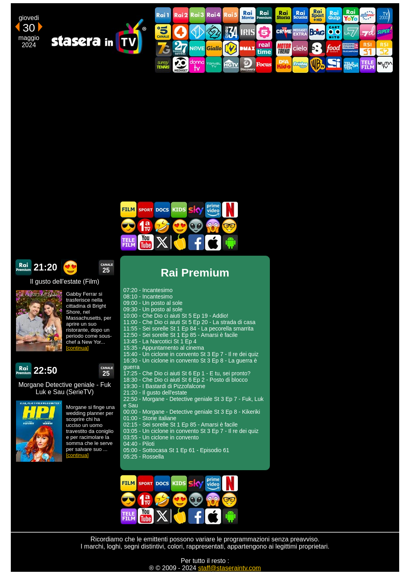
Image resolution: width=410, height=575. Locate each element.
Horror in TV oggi (212, 226)
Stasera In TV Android (229, 242)
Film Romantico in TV (179, 226)
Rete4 (180, 32)
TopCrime (283, 32)
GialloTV (213, 48)
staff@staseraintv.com (229, 568)
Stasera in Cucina (179, 242)
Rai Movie (247, 15)
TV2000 (384, 15)
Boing (317, 32)
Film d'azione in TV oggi (128, 226)
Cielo (300, 48)
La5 (264, 32)
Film (128, 209)
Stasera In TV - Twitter (162, 242)
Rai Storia (283, 15)
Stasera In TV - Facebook (195, 242)
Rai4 (213, 15)
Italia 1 (197, 32)
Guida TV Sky (195, 209)
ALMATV (384, 64)
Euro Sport (367, 15)
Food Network (334, 48)
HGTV (230, 64)
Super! (384, 32)
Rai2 (180, 15)
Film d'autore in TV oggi (229, 226)
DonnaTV (197, 64)
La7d (367, 32)
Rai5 (230, 15)
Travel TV (213, 64)
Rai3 (197, 15)
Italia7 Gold (163, 48)
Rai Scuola (300, 15)
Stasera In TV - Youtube (145, 242)
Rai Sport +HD (317, 15)
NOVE (197, 48)
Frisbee (300, 64)
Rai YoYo (350, 15)
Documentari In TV (162, 209)
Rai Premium (264, 15)
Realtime (264, 48)
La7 (350, 32)
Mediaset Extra (300, 32)
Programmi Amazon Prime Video (212, 209)
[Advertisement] (205, 137)
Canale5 (163, 32)
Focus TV (264, 64)
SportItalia (334, 64)
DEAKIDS (283, 64)
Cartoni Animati (179, 209)
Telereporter (350, 64)
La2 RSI (384, 48)
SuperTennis (163, 64)
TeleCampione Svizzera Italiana (350, 48)
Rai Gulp (334, 15)
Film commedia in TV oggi (162, 226)
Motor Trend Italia (283, 48)
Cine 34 (230, 32)
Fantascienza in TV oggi (195, 226)
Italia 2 (213, 32)
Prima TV (145, 226)
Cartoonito (334, 32)
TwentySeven (180, 48)
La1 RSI (367, 48)
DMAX (247, 48)
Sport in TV (145, 209)
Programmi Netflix (229, 209)
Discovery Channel (247, 64)
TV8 (317, 48)
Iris (247, 32)
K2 (230, 48)
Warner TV (317, 64)
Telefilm (367, 64)
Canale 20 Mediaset (180, 64)
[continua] (77, 348)
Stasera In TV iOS (212, 242)
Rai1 (163, 15)
